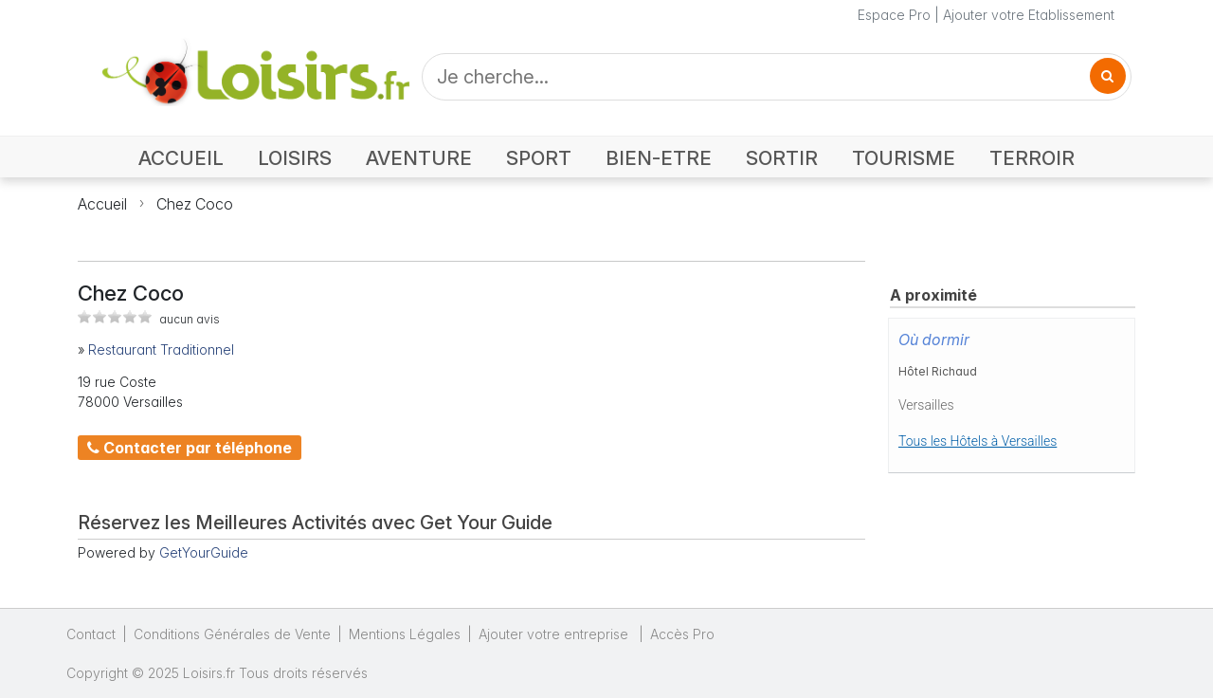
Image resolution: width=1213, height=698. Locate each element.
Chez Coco (194, 203)
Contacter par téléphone (189, 447)
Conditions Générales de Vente (232, 634)
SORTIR (782, 158)
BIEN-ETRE (659, 158)
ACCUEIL (181, 158)
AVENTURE (419, 158)
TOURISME (903, 158)
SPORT (538, 158)
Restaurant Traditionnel (161, 349)
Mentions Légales (405, 634)
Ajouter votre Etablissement (1028, 15)
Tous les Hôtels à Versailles (977, 441)
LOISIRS (295, 158)
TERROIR (1032, 158)
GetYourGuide (203, 552)
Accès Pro (682, 634)
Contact (91, 634)
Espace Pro (894, 15)
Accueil (102, 203)
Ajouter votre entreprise (555, 634)
